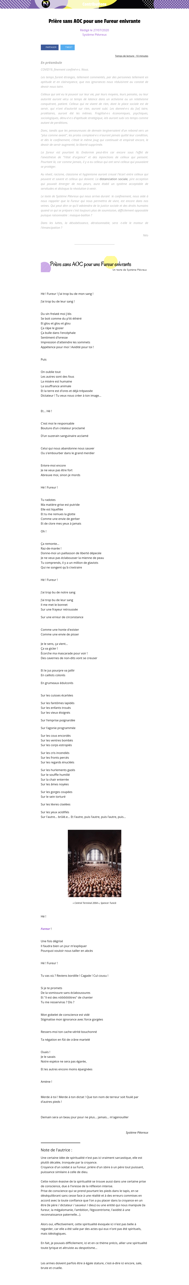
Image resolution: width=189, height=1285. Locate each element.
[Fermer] (4, 4)
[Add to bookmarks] (138, 47)
